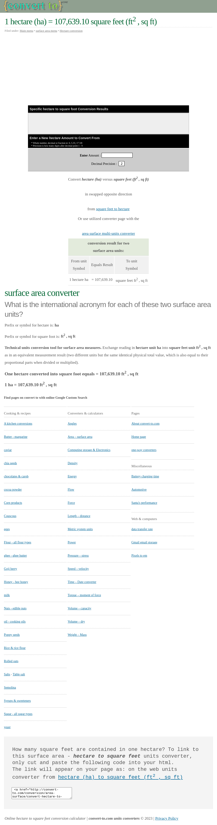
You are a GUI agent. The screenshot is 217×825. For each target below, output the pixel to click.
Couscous (10, 516)
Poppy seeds (12, 635)
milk (7, 595)
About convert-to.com (145, 423)
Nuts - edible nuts (15, 608)
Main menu (26, 30)
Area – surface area (80, 437)
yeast (7, 727)
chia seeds (10, 463)
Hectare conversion (71, 30)
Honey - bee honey (16, 582)
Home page (138, 437)
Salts (7, 674)
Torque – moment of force (84, 595)
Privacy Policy (166, 820)
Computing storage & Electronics (89, 450)
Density (73, 463)
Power (72, 542)
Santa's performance (144, 503)
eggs (7, 529)
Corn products (13, 503)
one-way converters (143, 450)
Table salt (19, 674)
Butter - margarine (15, 437)
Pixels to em (139, 555)
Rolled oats (11, 661)
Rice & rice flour (15, 648)
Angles (72, 423)
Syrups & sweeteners (17, 701)
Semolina (10, 687)
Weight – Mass (77, 635)
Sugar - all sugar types (18, 714)
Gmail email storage (144, 542)
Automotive (139, 489)
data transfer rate (142, 529)
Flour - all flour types (17, 542)
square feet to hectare (113, 209)
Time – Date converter (82, 582)
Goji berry (10, 569)
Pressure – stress (78, 555)
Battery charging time (145, 476)
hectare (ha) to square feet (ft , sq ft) (120, 777)
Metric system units (80, 529)
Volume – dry (76, 621)
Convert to (36, 6)
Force (71, 503)
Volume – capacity (79, 608)
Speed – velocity (78, 569)
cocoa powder (13, 489)
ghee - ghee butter (15, 555)
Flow (71, 489)
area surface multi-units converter (108, 233)
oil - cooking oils (15, 621)
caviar (8, 450)
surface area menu (46, 30)
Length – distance (79, 516)
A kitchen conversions (18, 423)
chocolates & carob (16, 476)
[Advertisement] (108, 69)
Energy (72, 476)
